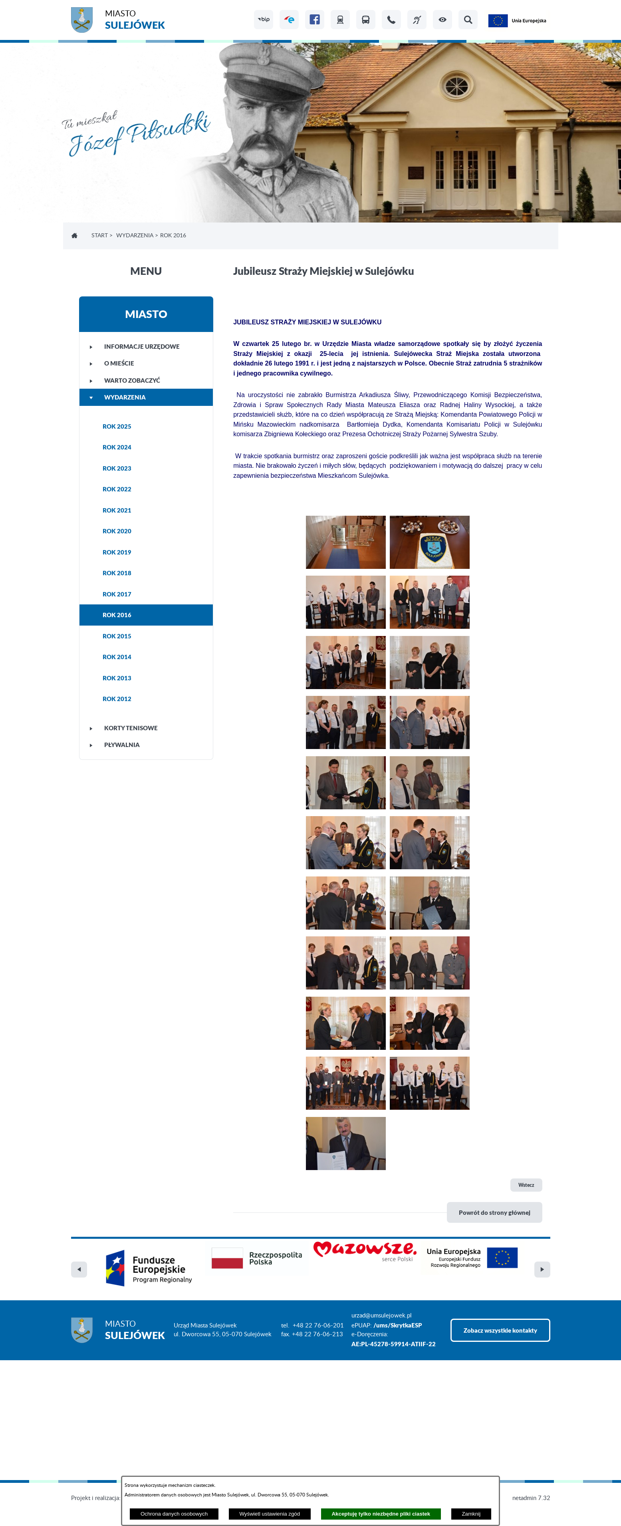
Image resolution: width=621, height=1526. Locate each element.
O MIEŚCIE (111, 363)
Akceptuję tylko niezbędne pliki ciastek (380, 1514)
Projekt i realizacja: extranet (107, 1498)
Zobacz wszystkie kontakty (500, 1330)
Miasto (135, 21)
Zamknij (471, 1514)
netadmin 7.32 (531, 1498)
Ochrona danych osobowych (174, 1514)
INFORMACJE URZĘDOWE (134, 346)
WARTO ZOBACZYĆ (124, 380)
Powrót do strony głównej (494, 1212)
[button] (442, 19)
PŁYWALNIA (114, 744)
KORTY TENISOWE (123, 727)
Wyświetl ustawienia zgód (269, 1514)
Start (99, 235)
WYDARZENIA (134, 235)
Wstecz (526, 1185)
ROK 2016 (117, 614)
